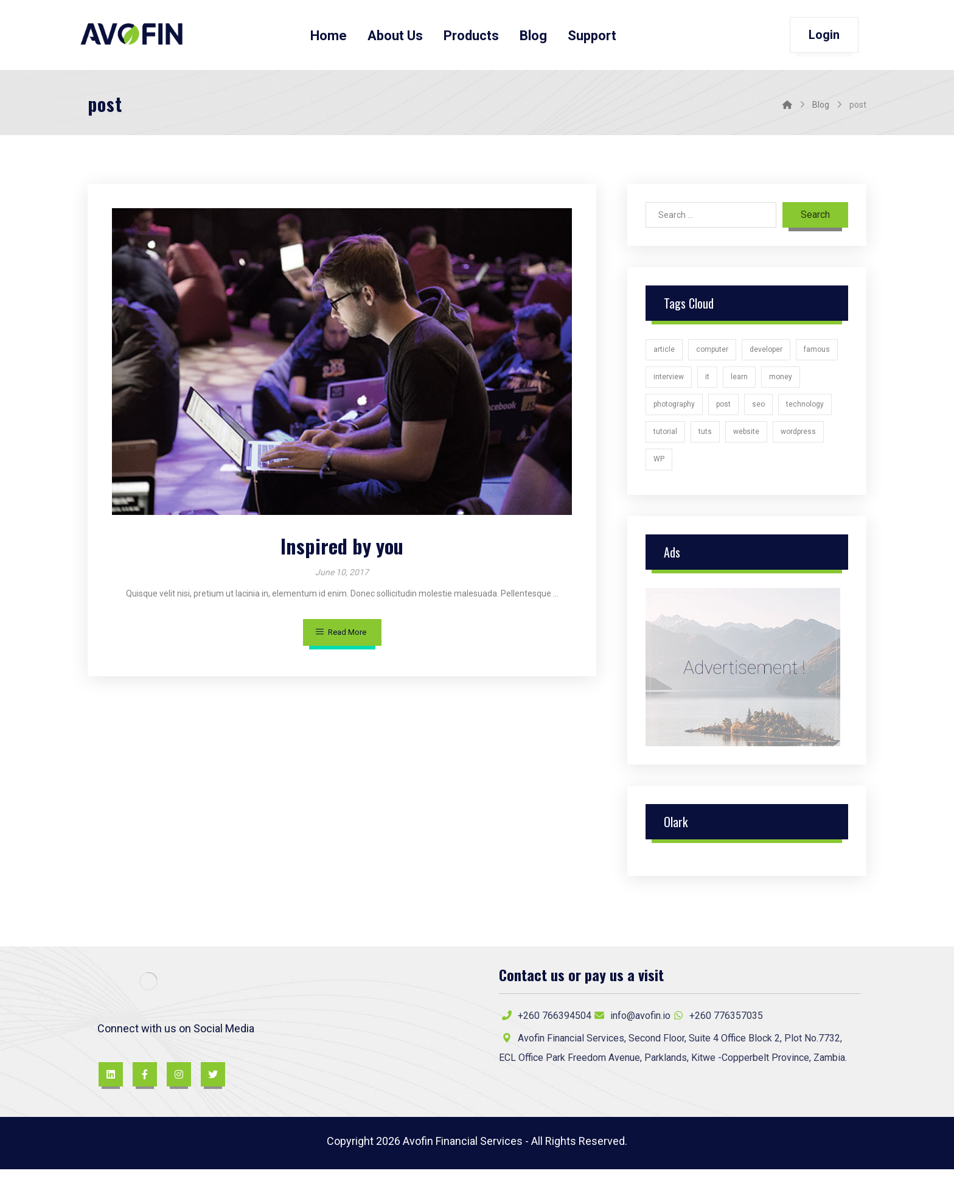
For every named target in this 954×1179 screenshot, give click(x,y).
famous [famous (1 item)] (817, 353)
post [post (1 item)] (723, 409)
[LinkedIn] (111, 1083)
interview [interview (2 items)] (668, 381)
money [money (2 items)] (780, 381)
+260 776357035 (716, 1023)
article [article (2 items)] (664, 353)
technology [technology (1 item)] (805, 409)
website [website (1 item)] (746, 438)
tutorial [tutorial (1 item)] (665, 438)
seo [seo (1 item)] (758, 409)
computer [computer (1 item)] (712, 353)
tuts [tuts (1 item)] (705, 438)
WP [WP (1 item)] (658, 466)
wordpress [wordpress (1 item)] (798, 438)
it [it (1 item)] (707, 381)
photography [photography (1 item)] (674, 409)
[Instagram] (179, 1083)
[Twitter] (213, 1083)
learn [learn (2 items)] (739, 381)
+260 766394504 (545, 1023)
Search (815, 217)
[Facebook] (145, 1083)
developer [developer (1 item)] (766, 353)
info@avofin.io (630, 1023)
